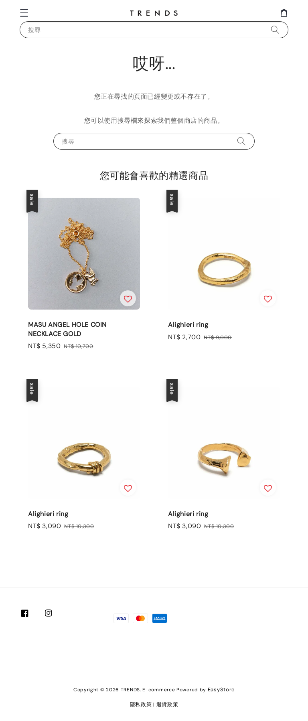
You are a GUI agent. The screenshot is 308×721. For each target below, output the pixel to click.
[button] (24, 13)
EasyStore (221, 689)
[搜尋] (275, 29)
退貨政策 (167, 704)
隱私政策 (141, 704)
